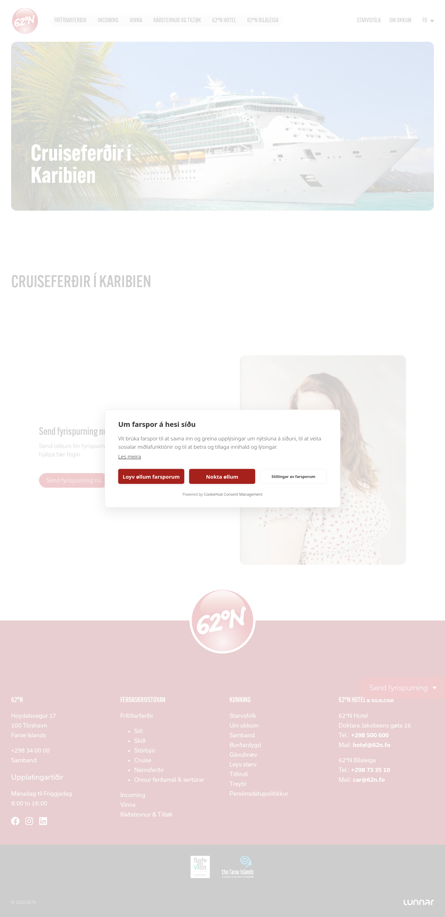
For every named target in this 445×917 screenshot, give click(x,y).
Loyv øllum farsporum (151, 476)
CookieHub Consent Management (233, 494)
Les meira (129, 456)
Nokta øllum (222, 476)
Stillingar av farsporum (293, 476)
